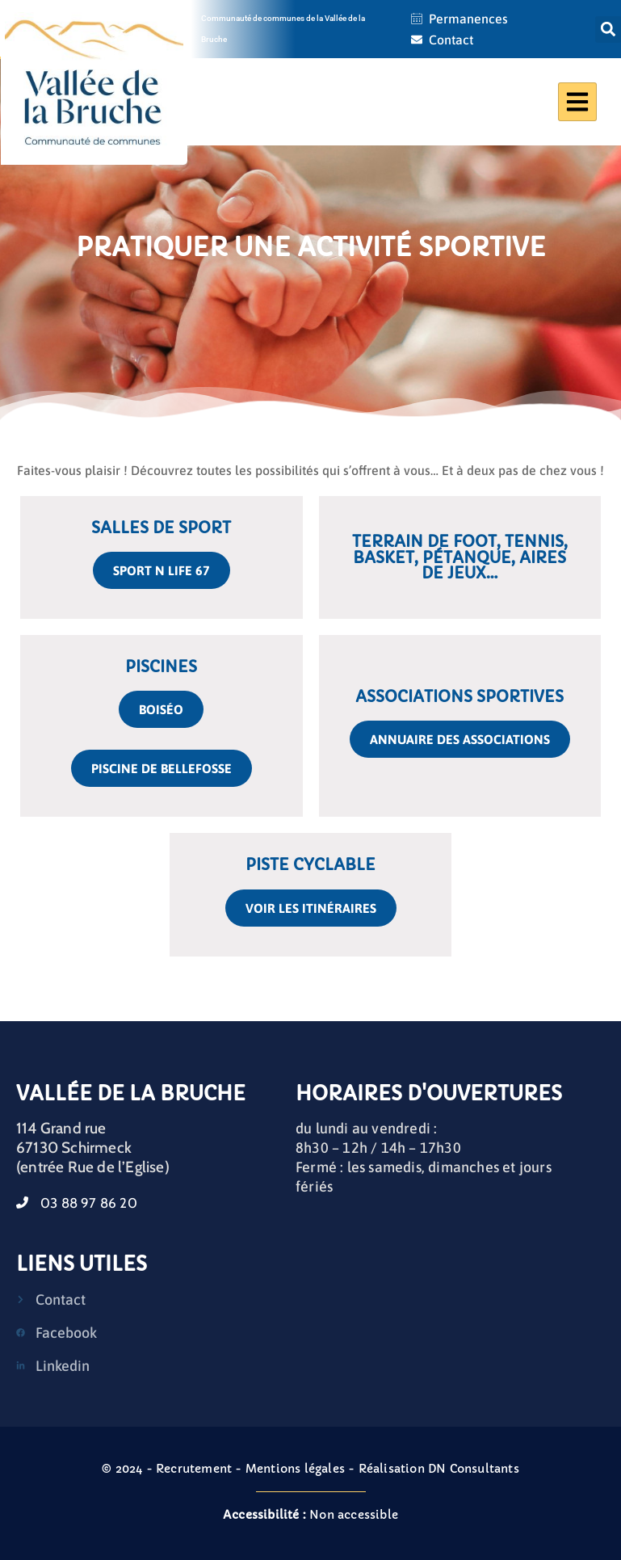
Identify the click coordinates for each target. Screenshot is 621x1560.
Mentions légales (295, 1468)
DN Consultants (473, 1468)
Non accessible (310, 1514)
